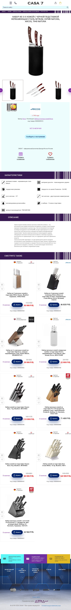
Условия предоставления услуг (51, 605)
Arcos (24, 119)
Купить (18, 305)
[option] (12, 90)
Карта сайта (36, 597)
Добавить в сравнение (20, 157)
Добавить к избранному (50, 157)
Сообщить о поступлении (35, 137)
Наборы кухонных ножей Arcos (43, 119)
